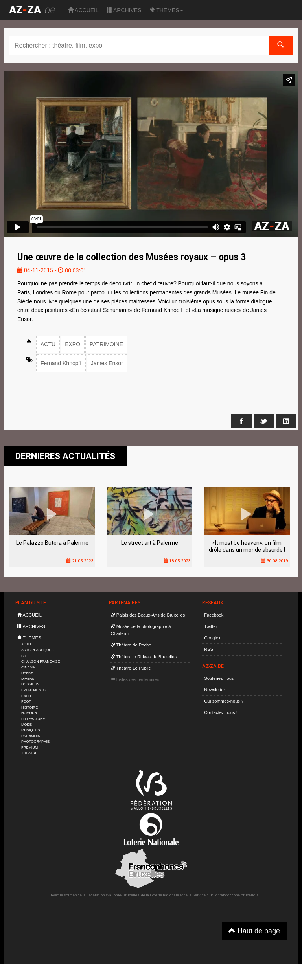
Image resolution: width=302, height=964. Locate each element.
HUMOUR (29, 713)
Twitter (210, 626)
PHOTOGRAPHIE (35, 742)
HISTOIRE (29, 707)
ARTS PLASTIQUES (37, 650)
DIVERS (27, 679)
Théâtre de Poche (131, 645)
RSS (208, 649)
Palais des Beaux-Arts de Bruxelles (148, 615)
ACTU (48, 344)
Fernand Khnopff (61, 363)
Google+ (212, 637)
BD (23, 656)
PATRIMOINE (106, 344)
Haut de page (254, 931)
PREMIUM (29, 747)
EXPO (72, 344)
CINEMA (28, 667)
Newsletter (214, 689)
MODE (26, 725)
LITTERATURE (33, 719)
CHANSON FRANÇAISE (40, 661)
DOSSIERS (30, 684)
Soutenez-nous (219, 678)
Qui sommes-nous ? (223, 701)
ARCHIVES (124, 10)
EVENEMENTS (33, 690)
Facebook (213, 615)
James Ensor (107, 363)
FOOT (26, 701)
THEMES (166, 10)
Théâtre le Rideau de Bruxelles (144, 656)
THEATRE (29, 753)
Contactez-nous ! (221, 712)
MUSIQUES (30, 730)
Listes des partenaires (135, 679)
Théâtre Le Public (131, 668)
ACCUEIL (83, 10)
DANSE (27, 673)
